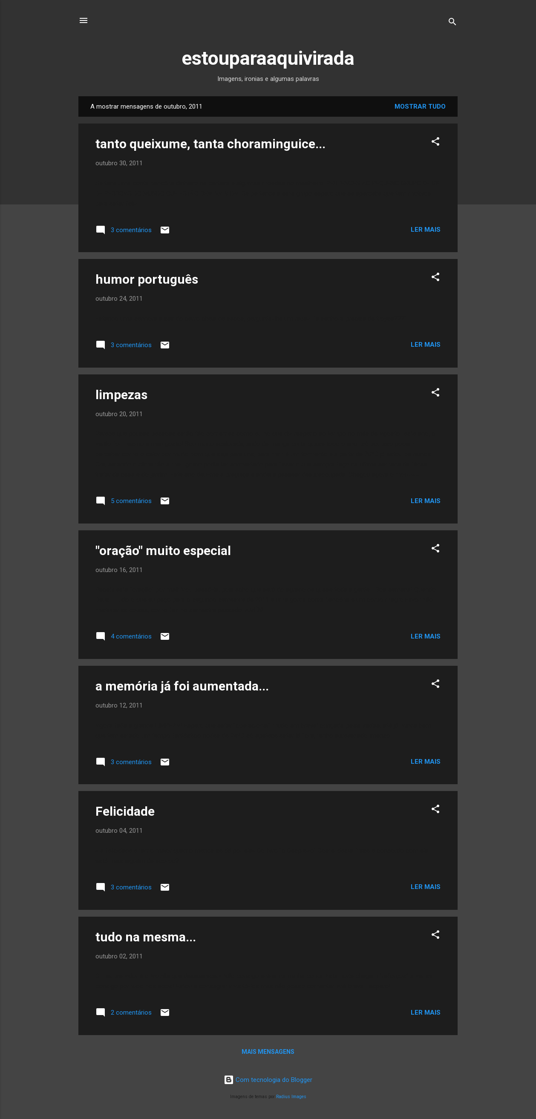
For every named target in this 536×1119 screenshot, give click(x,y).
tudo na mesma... (145, 936)
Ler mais (426, 229)
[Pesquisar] (452, 23)
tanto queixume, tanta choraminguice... (210, 143)
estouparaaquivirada (268, 58)
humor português (146, 279)
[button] (435, 143)
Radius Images (291, 1096)
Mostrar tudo (420, 106)
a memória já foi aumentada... (182, 686)
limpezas (121, 394)
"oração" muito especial (163, 550)
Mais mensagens (268, 1051)
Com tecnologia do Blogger (268, 1080)
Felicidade (125, 811)
